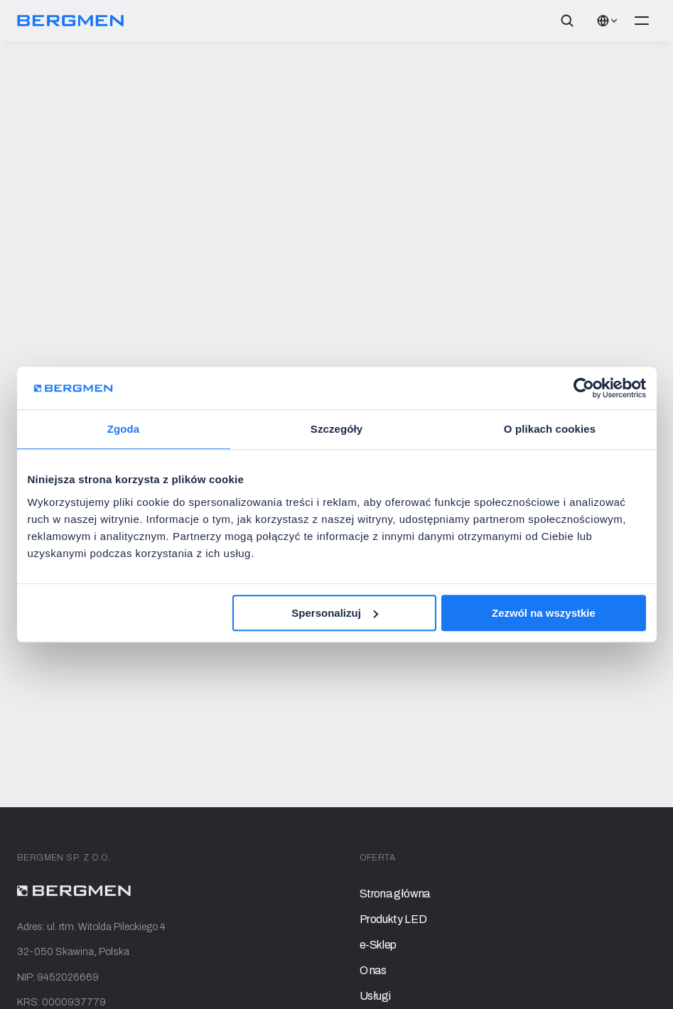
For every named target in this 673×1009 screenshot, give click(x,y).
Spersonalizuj (334, 613)
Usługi (375, 996)
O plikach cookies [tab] (550, 429)
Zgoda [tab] (123, 429)
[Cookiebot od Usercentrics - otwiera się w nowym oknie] (584, 388)
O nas (373, 970)
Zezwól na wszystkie (544, 613)
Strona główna (395, 893)
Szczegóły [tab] (336, 429)
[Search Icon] (567, 20)
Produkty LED (393, 919)
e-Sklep (378, 945)
